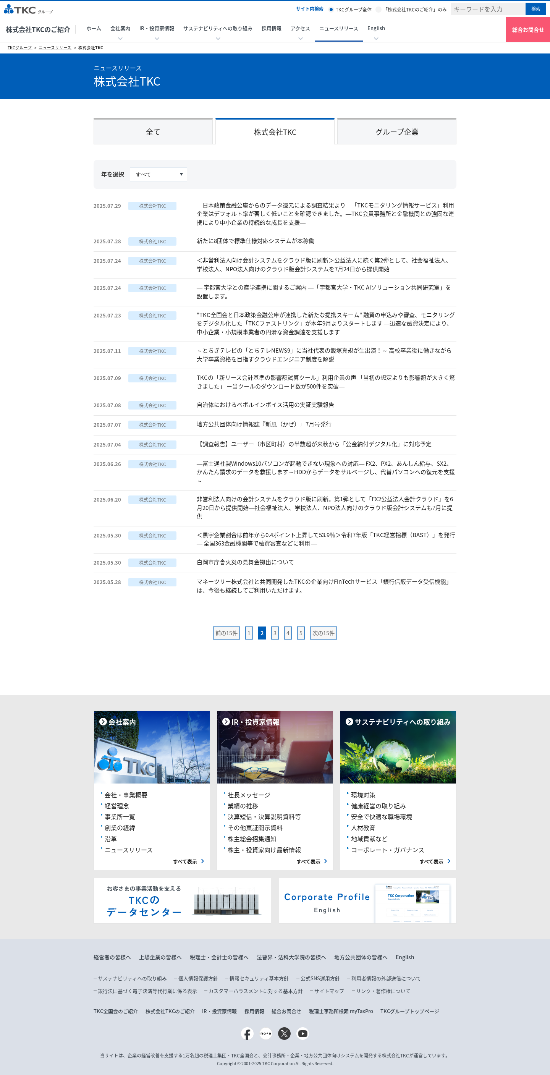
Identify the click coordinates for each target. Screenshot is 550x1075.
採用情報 (271, 28)
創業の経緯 (120, 827)
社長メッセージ (249, 794)
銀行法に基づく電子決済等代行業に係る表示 (147, 990)
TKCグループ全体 (354, 9)
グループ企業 (397, 131)
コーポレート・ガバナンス (387, 849)
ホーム (93, 28)
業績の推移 (243, 805)
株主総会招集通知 (252, 838)
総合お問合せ (528, 29)
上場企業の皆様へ (160, 957)
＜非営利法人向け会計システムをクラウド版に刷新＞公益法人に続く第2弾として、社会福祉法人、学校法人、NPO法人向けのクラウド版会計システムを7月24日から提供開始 (324, 264)
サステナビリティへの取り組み (132, 978)
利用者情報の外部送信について (386, 978)
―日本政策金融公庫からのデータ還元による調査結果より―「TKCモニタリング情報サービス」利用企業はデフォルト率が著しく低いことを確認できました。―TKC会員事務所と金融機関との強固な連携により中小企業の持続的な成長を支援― (325, 214)
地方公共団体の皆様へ (361, 957)
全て (153, 131)
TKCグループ (20, 47)
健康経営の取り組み (378, 805)
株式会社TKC (90, 47)
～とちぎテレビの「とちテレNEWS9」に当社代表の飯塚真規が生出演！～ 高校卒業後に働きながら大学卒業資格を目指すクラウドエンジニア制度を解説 (324, 354)
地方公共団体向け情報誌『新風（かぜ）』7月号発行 (264, 424)
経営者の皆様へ (112, 957)
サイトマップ (329, 990)
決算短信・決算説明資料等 (264, 816)
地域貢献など (369, 838)
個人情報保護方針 (198, 978)
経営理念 (117, 805)
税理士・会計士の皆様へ (219, 957)
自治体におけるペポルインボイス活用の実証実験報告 (265, 404)
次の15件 (323, 633)
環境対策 (363, 794)
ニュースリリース (338, 28)
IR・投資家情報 (219, 1011)
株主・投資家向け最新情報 (264, 849)
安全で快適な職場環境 (381, 816)
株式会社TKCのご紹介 (38, 29)
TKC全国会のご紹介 (116, 1011)
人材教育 (363, 827)
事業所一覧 (120, 816)
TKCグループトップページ (409, 1011)
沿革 (111, 838)
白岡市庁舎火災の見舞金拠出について (245, 562)
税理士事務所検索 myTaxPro (341, 1011)
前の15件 (226, 633)
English (405, 957)
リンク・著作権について (383, 990)
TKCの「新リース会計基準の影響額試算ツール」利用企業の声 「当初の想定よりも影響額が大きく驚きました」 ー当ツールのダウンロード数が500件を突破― (326, 381)
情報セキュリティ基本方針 (259, 978)
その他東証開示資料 (255, 827)
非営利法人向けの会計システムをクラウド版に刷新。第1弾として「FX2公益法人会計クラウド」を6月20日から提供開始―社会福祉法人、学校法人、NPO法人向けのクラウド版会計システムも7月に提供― (325, 507)
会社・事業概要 (126, 794)
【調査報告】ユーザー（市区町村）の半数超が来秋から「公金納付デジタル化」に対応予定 (314, 444)
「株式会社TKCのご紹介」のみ (415, 9)
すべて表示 (185, 861)
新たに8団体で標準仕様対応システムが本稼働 (255, 240)
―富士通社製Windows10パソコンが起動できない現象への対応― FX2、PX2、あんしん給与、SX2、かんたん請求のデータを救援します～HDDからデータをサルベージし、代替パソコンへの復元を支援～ (326, 472)
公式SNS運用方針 (320, 978)
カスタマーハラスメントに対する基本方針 (256, 990)
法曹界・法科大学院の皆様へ (291, 957)
